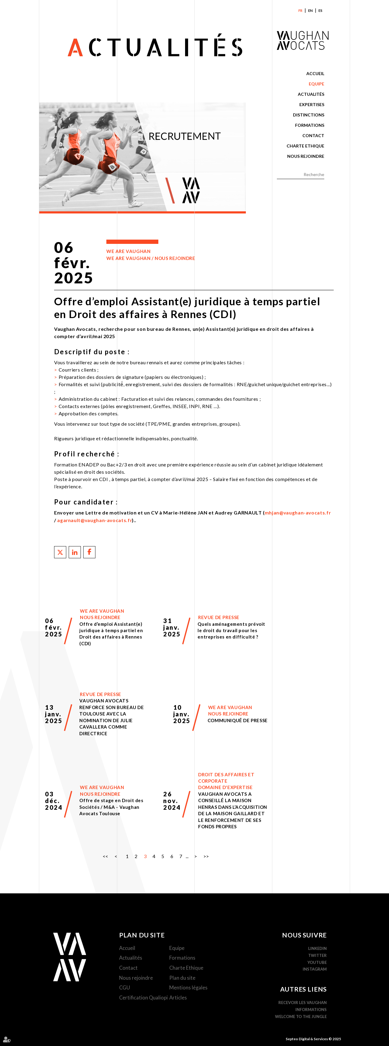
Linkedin (317, 948)
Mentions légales (189, 988)
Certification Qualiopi (144, 998)
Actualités (311, 94)
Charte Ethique (305, 145)
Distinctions (308, 114)
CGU (125, 988)
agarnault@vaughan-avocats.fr (95, 520)
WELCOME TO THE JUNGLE (301, 1015)
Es (320, 10)
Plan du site (183, 978)
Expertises (311, 104)
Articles (179, 998)
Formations (309, 125)
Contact (313, 135)
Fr (300, 10)
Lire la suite (96, 627)
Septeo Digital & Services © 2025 (313, 1038)
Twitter (317, 954)
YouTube (317, 961)
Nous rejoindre (305, 156)
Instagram (315, 968)
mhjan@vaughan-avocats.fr (298, 512)
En (310, 10)
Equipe (316, 83)
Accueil (315, 73)
